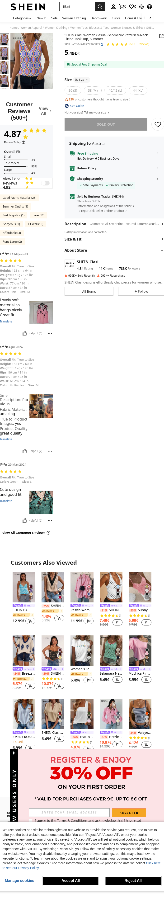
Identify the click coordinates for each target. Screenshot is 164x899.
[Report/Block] (50, 333)
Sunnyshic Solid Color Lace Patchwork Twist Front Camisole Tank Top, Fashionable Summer (140, 610)
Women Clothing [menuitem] (74, 18)
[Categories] (22, 18)
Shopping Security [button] (90, 178)
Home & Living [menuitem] (135, 18)
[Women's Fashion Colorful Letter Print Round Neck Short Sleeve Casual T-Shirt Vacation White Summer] (81, 650)
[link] (122, 6)
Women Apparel (31, 27)
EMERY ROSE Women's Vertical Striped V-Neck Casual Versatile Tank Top (24, 737)
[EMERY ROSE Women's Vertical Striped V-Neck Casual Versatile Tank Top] (24, 714)
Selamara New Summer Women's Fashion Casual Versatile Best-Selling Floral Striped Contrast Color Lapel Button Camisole (111, 674)
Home (13, 27)
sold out (106, 124)
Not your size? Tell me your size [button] (87, 112)
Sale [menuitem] (54, 18)
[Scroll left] (144, 18)
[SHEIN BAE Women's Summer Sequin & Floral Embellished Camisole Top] (24, 587)
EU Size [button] (82, 80)
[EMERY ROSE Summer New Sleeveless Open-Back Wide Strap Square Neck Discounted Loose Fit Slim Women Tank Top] (81, 714)
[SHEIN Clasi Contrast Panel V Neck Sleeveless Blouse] (53, 587)
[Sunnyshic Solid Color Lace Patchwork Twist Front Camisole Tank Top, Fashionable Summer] (140, 587)
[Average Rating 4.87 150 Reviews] (127, 44)
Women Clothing (56, 27)
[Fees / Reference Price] (78, 53)
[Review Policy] (14, 142)
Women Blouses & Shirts (127, 27)
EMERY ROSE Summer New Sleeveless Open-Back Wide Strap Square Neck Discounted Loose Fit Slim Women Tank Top (81, 737)
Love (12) (38, 215)
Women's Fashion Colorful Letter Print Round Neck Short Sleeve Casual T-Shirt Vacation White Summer (81, 669)
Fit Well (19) (35, 224)
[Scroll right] (150, 18)
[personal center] (113, 6)
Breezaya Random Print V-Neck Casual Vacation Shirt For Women (24, 674)
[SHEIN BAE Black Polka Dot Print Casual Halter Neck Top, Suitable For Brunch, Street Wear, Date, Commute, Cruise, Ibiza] (111, 587)
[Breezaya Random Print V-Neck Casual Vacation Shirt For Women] (24, 650)
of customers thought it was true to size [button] (98, 99)
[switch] (45, 183)
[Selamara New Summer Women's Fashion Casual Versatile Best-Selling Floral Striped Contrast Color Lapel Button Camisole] (111, 650)
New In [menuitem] (42, 18)
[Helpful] (25, 333)
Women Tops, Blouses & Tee (89, 27)
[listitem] (24, 599)
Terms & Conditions (72, 820)
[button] (77, 6)
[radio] (73, 90)
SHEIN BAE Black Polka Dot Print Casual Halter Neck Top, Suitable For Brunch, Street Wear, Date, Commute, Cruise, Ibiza (111, 610)
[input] (69, 812)
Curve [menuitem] (116, 18)
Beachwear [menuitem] (99, 18)
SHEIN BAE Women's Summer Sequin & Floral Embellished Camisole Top (24, 610)
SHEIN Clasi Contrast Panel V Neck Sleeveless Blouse (53, 606)
